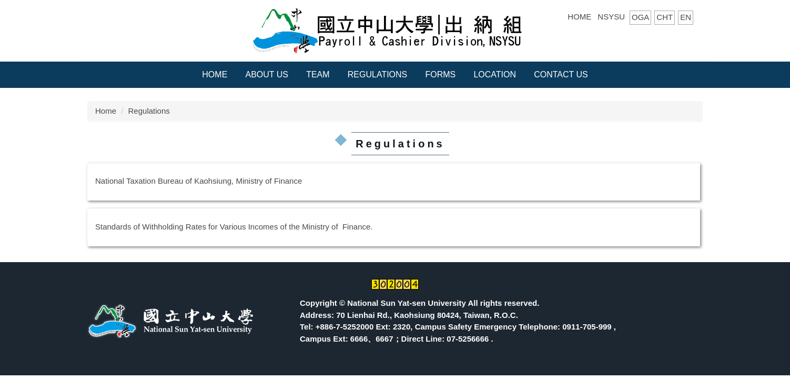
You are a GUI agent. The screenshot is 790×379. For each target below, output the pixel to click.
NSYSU (611, 16)
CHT (664, 17)
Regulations (378, 74)
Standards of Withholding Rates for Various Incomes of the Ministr (210, 226)
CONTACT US (561, 74)
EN (685, 17)
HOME (579, 16)
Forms (440, 74)
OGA (640, 17)
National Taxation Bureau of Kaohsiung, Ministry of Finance (198, 180)
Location (494, 74)
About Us (266, 74)
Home (214, 74)
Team (317, 74)
